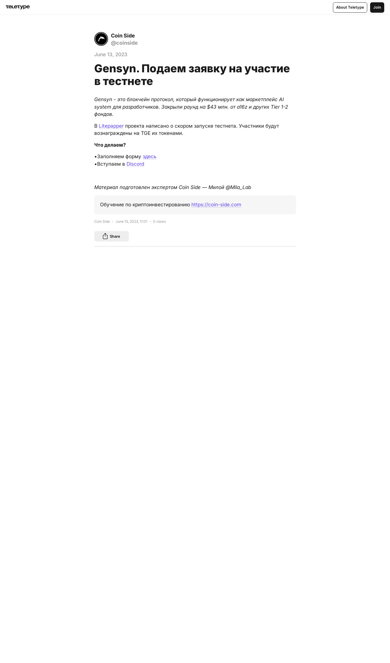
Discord (135, 164)
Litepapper (111, 126)
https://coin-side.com (216, 204)
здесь (150, 156)
